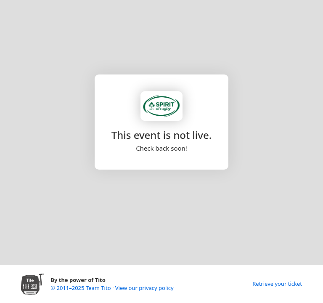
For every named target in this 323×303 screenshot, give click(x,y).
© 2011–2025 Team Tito (81, 288)
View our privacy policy (144, 288)
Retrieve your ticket (277, 283)
